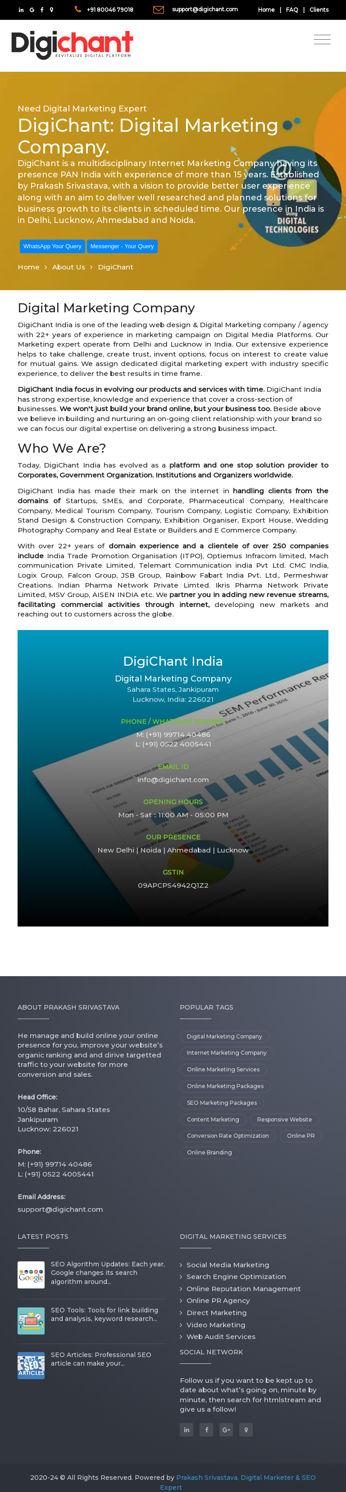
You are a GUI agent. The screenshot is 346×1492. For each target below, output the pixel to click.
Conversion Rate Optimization (228, 1135)
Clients (319, 9)
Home (266, 9)
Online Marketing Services (223, 1069)
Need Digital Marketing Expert (82, 109)
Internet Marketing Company (227, 1052)
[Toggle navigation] (322, 40)
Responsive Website (284, 1119)
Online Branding (209, 1152)
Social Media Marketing (228, 1264)
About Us (68, 267)
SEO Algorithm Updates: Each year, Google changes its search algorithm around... (108, 1273)
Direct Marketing (217, 1312)
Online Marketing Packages (225, 1086)
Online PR (301, 1135)
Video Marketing (216, 1325)
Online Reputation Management (244, 1288)
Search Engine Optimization (236, 1276)
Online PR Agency (218, 1300)
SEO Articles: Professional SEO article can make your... (101, 1359)
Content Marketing (213, 1119)
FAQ (292, 9)
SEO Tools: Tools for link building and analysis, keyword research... (104, 1314)
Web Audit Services (221, 1336)
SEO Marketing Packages (222, 1102)
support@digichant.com (205, 9)
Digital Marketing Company (224, 1036)
